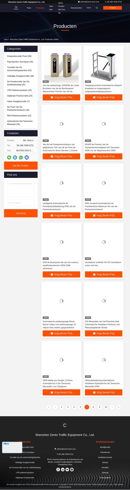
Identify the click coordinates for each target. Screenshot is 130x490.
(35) (18, 83)
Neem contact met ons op (61, 8)
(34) (20, 62)
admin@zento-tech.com (89, 2)
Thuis (29, 8)
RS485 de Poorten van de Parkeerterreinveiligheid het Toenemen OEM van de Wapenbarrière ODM (102, 147)
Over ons (51, 8)
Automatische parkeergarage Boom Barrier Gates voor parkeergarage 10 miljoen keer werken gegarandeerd (59, 324)
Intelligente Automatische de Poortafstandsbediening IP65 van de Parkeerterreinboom (59, 206)
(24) (19, 96)
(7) (18, 101)
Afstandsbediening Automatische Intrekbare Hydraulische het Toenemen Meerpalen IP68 (102, 384)
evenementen (75, 8)
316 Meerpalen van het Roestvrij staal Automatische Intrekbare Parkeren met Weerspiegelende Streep (102, 324)
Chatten (112, 8)
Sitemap (105, 473)
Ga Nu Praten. (21, 165)
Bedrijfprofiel (105, 447)
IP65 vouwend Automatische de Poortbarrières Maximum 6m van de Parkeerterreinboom (101, 206)
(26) (18, 108)
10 (106, 407)
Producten (40, 8)
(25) (19, 90)
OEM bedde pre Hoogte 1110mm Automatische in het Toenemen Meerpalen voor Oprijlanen (58, 384)
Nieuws (105, 463)
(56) (19, 56)
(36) (20, 76)
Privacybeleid (105, 478)
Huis (6, 39)
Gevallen (105, 468)
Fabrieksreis (105, 453)
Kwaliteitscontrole (105, 458)
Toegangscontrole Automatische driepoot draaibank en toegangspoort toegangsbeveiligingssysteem (103, 88)
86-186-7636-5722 (113, 2)
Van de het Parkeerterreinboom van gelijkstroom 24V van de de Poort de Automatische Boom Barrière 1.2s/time (60, 147)
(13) (19, 116)
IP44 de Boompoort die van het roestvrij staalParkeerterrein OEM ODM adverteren (60, 265)
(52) (19, 68)
